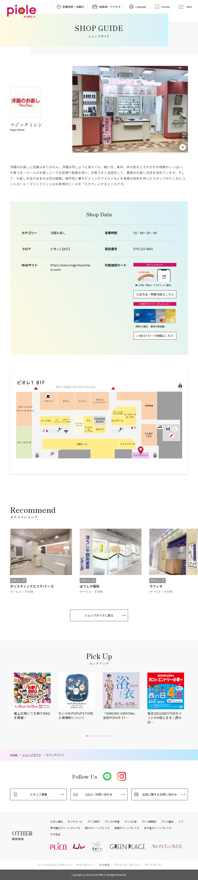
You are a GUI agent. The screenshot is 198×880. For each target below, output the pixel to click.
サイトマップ (153, 864)
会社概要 (104, 864)
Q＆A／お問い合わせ (99, 794)
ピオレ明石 (56, 821)
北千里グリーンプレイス (158, 828)
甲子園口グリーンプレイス (65, 828)
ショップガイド (31, 755)
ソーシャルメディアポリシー (54, 864)
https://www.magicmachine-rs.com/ (70, 267)
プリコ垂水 (167, 821)
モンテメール (75, 821)
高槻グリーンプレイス (126, 828)
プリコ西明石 (148, 821)
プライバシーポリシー (127, 864)
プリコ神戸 (93, 821)
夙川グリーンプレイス (97, 828)
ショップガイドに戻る (99, 615)
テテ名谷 (55, 834)
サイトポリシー (85, 864)
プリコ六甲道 (111, 821)
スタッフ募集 (38, 794)
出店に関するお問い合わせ (159, 794)
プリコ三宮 (130, 821)
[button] (86, 735)
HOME (14, 755)
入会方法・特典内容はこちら (155, 294)
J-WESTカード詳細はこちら (155, 336)
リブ (180, 821)
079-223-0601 (143, 249)
